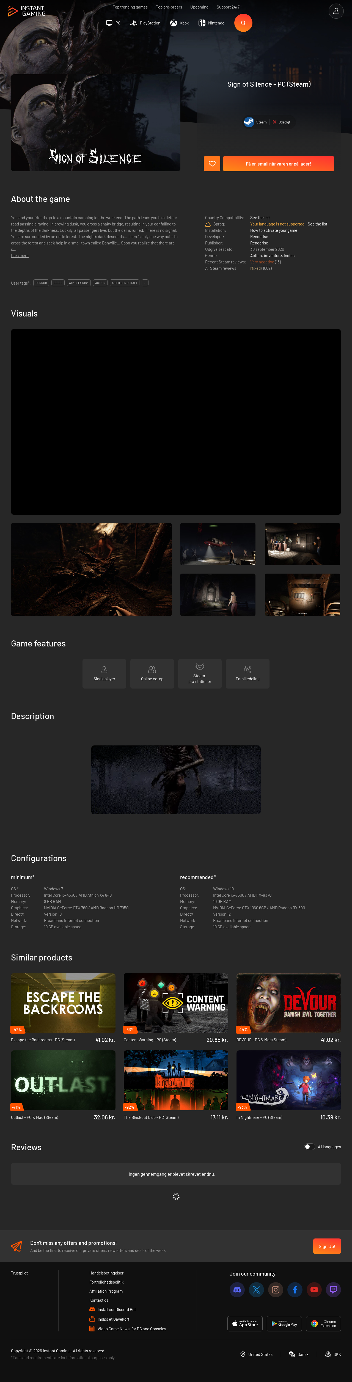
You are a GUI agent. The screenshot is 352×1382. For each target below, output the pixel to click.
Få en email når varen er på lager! (278, 163)
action (100, 283)
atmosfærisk (79, 283)
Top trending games (130, 6)
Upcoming (199, 6)
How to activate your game (273, 230)
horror (41, 283)
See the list (260, 217)
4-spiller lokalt (124, 283)
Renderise (259, 236)
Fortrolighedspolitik (106, 1281)
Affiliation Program (106, 1291)
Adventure (273, 255)
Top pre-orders (169, 6)
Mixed (256, 268)
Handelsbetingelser (106, 1272)
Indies (289, 255)
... (145, 283)
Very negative (262, 261)
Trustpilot (19, 1272)
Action (256, 255)
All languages (322, 1146)
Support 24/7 (228, 6)
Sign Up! (327, 1246)
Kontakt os (98, 1300)
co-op (58, 283)
